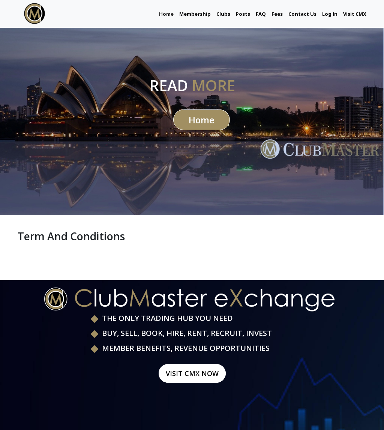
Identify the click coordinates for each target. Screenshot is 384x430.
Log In (330, 13)
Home (166, 13)
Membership (195, 13)
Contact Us (302, 13)
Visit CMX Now (192, 373)
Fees (277, 13)
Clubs (223, 13)
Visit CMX (354, 13)
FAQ (261, 13)
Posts (243, 13)
